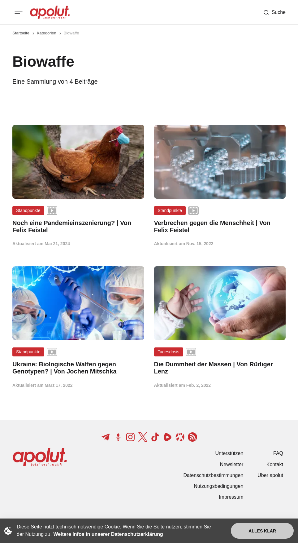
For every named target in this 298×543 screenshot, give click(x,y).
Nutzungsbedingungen (218, 486)
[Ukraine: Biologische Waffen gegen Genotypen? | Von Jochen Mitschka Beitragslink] (78, 368)
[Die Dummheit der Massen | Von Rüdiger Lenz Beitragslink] (220, 368)
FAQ (278, 453)
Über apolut (270, 475)
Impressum (231, 497)
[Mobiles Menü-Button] (18, 12)
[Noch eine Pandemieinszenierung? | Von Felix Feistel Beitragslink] (78, 226)
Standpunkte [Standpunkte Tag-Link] (28, 210)
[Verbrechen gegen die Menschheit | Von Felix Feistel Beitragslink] (220, 226)
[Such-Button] (274, 12)
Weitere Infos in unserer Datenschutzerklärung (108, 534)
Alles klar (262, 530)
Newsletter (232, 464)
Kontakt (274, 464)
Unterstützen (229, 453)
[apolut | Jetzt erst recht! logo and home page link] (50, 12)
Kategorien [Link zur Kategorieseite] (46, 33)
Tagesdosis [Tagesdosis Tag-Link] (168, 351)
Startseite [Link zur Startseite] (20, 33)
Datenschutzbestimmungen (213, 475)
